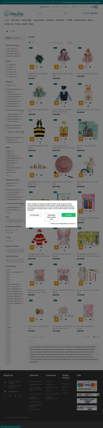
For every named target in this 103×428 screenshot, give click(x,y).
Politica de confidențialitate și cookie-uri (63, 223)
